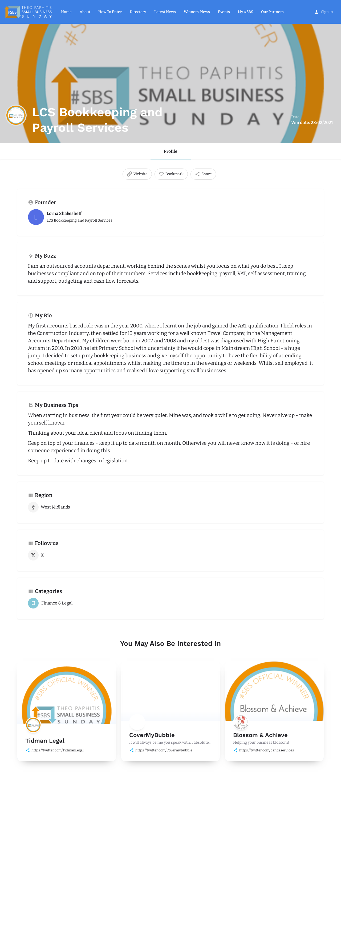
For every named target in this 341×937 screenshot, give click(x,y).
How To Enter (110, 12)
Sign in (327, 12)
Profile (170, 151)
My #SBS (245, 12)
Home (66, 12)
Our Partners (272, 12)
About (85, 12)
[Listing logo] (16, 115)
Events (224, 12)
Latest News (165, 12)
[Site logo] (28, 11)
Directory (138, 12)
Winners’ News (197, 12)
